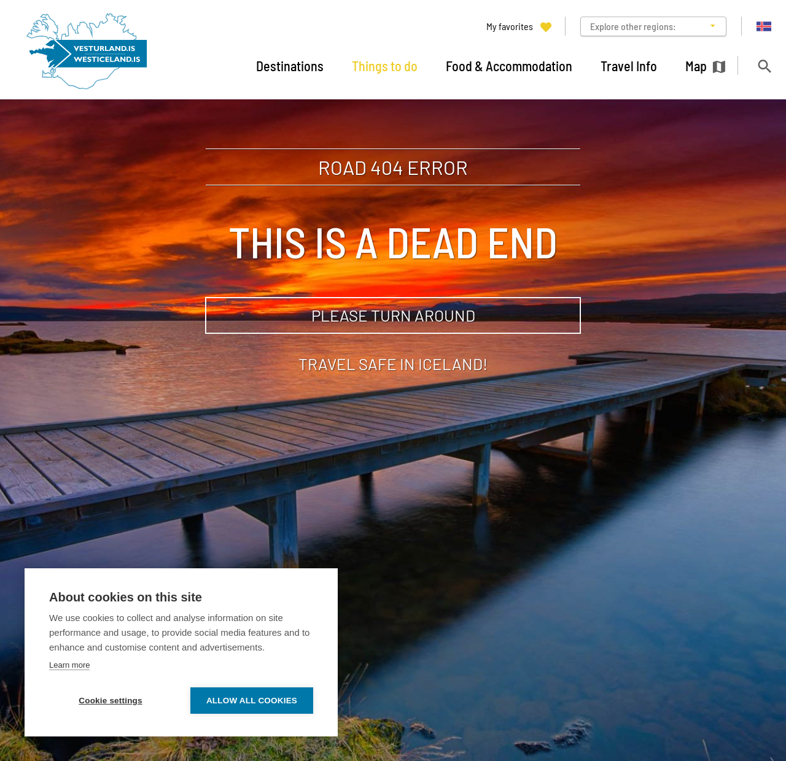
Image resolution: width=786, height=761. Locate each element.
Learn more (69, 665)
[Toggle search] (764, 66)
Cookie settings (110, 700)
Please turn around (393, 315)
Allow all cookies (251, 700)
